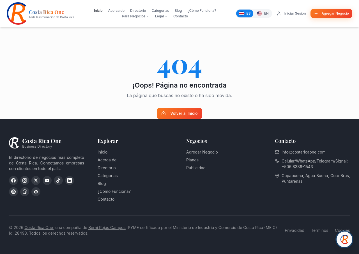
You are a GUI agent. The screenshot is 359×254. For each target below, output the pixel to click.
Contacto (180, 16)
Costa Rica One (38, 227)
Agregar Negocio (202, 152)
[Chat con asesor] (344, 239)
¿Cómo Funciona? (201, 10)
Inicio (98, 10)
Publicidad (196, 167)
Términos (319, 230)
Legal (161, 16)
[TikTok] (58, 180)
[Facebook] (13, 180)
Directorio (138, 10)
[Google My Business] (35, 191)
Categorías (160, 10)
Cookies (342, 230)
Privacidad (294, 230)
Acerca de (116, 10)
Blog (178, 10)
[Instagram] (24, 180)
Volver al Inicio (179, 113)
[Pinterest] (13, 191)
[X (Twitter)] (35, 180)
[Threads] (24, 191)
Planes (192, 159)
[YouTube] (47, 180)
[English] (262, 13)
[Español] (244, 13)
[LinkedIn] (69, 180)
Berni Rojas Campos (107, 227)
